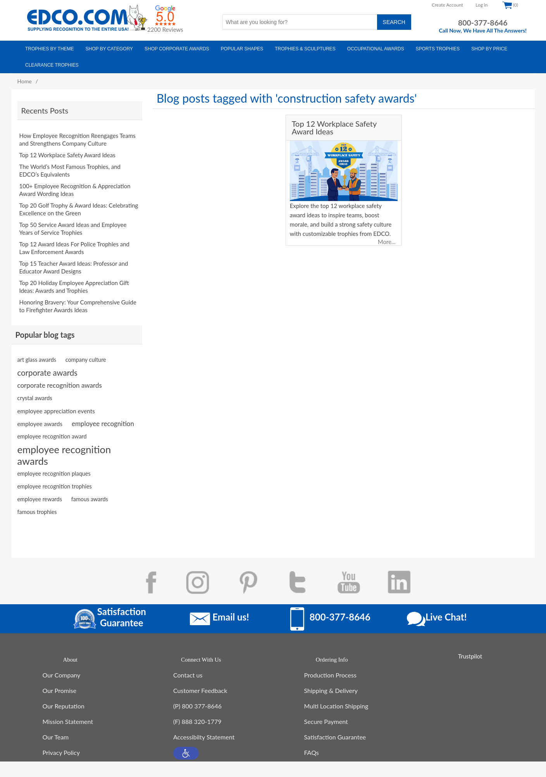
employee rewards (39, 491)
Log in (481, 5)
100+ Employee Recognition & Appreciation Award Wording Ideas (75, 186)
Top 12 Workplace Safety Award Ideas (67, 151)
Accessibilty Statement (203, 733)
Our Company (62, 671)
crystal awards (34, 390)
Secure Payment (326, 717)
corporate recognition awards (59, 377)
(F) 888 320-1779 (197, 717)
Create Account (447, 5)
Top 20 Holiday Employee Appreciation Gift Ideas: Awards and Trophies (74, 282)
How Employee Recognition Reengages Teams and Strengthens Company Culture (77, 135)
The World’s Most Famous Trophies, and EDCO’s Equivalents (70, 166)
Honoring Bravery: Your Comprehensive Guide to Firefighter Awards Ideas (77, 302)
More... (387, 241)
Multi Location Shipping (336, 702)
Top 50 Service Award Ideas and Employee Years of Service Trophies (73, 224)
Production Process (330, 671)
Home (24, 81)
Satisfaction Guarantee (335, 733)
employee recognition (103, 416)
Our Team (56, 733)
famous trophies (37, 504)
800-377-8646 (483, 22)
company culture (85, 352)
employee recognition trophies (54, 478)
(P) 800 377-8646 (197, 702)
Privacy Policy (61, 748)
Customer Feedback (200, 686)
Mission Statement (68, 717)
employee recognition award (52, 428)
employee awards (40, 416)
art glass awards (36, 352)
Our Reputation (63, 702)
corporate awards (47, 365)
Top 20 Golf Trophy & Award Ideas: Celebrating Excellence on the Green (78, 205)
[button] (186, 749)
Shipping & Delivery (331, 686)
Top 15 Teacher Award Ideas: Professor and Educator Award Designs (73, 263)
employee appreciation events (56, 403)
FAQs (311, 748)
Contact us (187, 671)
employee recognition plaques (54, 465)
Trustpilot (470, 648)
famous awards (89, 491)
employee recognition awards (64, 447)
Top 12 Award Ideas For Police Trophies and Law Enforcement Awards (74, 244)
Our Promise (60, 686)
